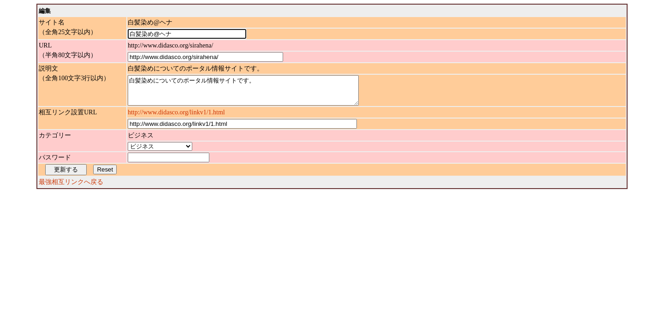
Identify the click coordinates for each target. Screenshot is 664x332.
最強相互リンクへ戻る (71, 187)
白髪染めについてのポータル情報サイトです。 (257, 93)
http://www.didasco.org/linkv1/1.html (176, 117)
